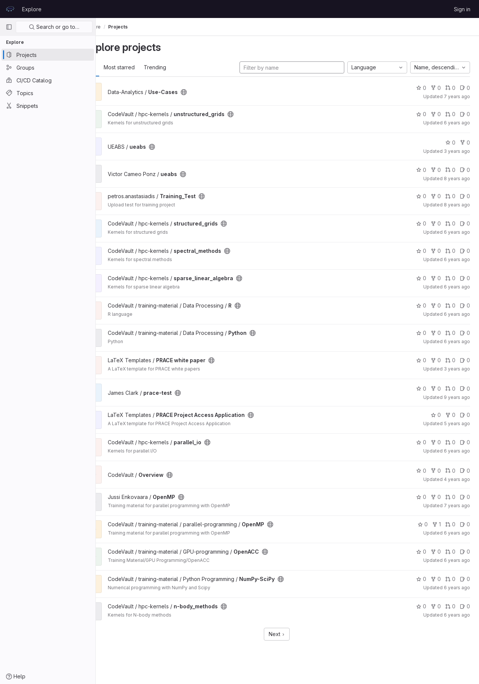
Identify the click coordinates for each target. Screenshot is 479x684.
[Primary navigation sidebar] (9, 27)
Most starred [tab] (140, 67)
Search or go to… (54, 27)
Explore (32, 9)
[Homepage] (10, 9)
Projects (139, 27)
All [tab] (112, 67)
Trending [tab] (176, 67)
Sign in (462, 9)
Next (288, 634)
